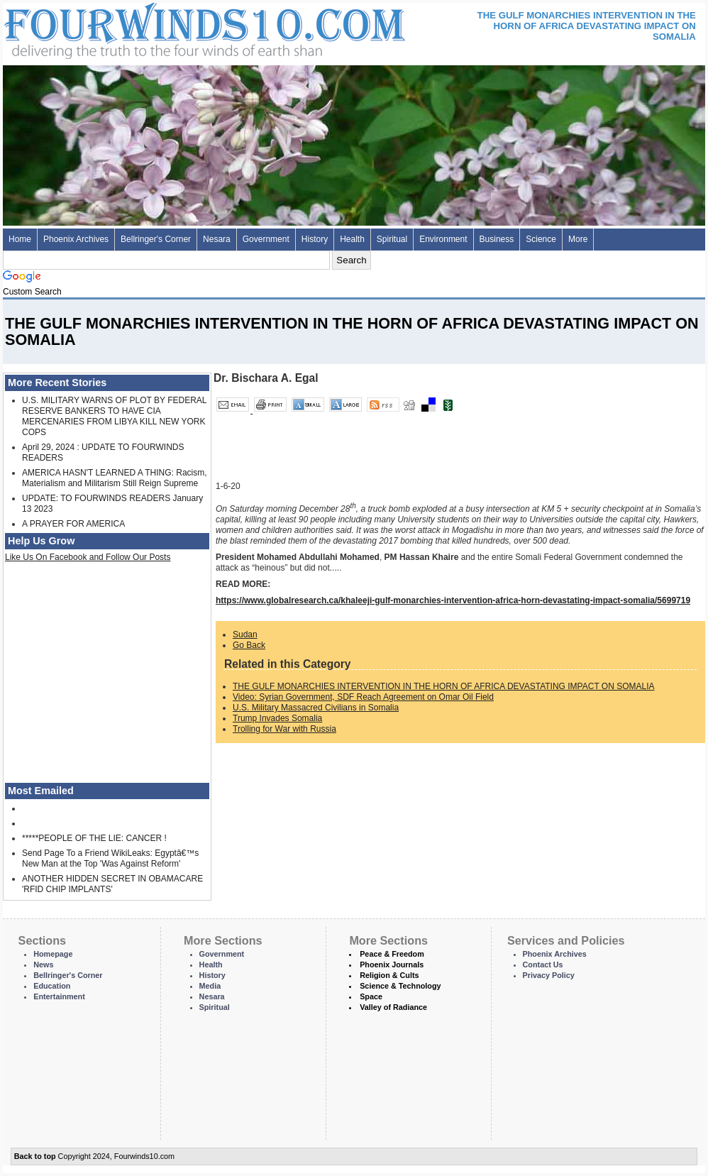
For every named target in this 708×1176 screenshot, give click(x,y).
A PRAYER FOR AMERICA (73, 524)
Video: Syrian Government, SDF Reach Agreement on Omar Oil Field (363, 697)
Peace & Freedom (392, 954)
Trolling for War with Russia (284, 729)
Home (20, 239)
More (577, 239)
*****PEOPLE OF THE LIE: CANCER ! (94, 838)
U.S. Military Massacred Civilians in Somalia (316, 708)
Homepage (52, 954)
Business (497, 239)
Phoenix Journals (392, 964)
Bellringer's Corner (156, 239)
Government (266, 239)
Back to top (35, 1156)
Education (51, 986)
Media (210, 986)
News (43, 964)
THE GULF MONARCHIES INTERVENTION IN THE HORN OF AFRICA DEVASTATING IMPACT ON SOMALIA (444, 686)
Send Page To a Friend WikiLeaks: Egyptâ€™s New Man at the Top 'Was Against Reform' (110, 858)
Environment (443, 239)
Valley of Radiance (393, 1007)
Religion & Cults (389, 975)
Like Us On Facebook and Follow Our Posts (87, 557)
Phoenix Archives (76, 239)
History (315, 239)
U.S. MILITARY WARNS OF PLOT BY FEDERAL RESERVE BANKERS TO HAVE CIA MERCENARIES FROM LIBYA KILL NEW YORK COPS (114, 416)
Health (352, 239)
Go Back (249, 645)
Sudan (245, 634)
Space (371, 996)
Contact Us (543, 964)
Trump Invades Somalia (277, 718)
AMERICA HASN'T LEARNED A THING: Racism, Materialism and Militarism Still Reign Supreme (114, 478)
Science (541, 239)
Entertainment (59, 996)
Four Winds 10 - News (145, 28)
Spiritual (392, 239)
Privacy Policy (549, 975)
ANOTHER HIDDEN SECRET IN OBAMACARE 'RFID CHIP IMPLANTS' (112, 884)
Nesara (217, 239)
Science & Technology (400, 986)
